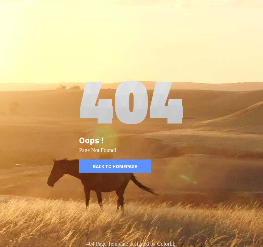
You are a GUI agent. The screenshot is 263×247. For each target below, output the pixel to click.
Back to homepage (115, 166)
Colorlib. (167, 244)
